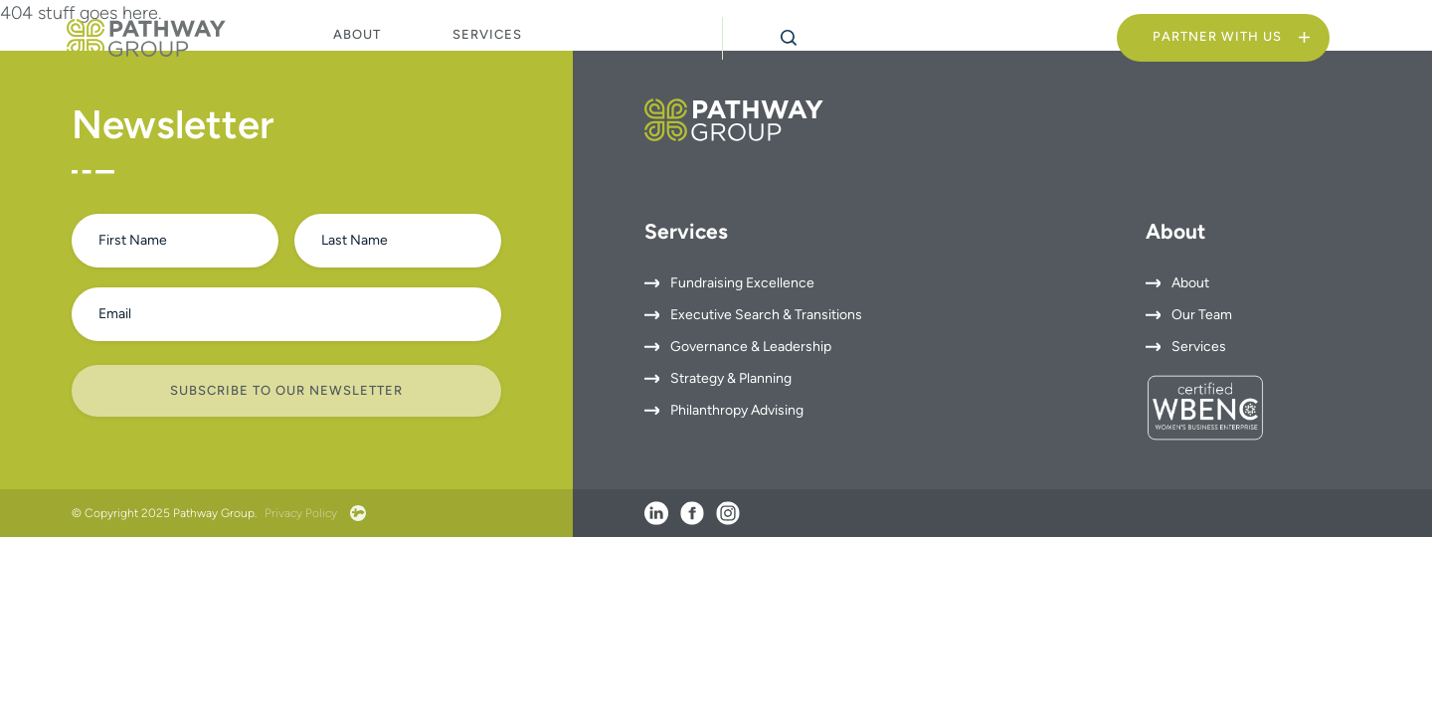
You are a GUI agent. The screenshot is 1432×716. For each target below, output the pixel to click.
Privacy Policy (301, 513)
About (357, 34)
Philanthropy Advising (737, 410)
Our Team (1201, 314)
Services (487, 34)
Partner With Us (1217, 36)
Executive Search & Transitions (766, 314)
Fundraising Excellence (742, 282)
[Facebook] (692, 513)
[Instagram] (728, 513)
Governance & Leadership (750, 346)
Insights (628, 35)
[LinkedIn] (656, 513)
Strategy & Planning (731, 378)
